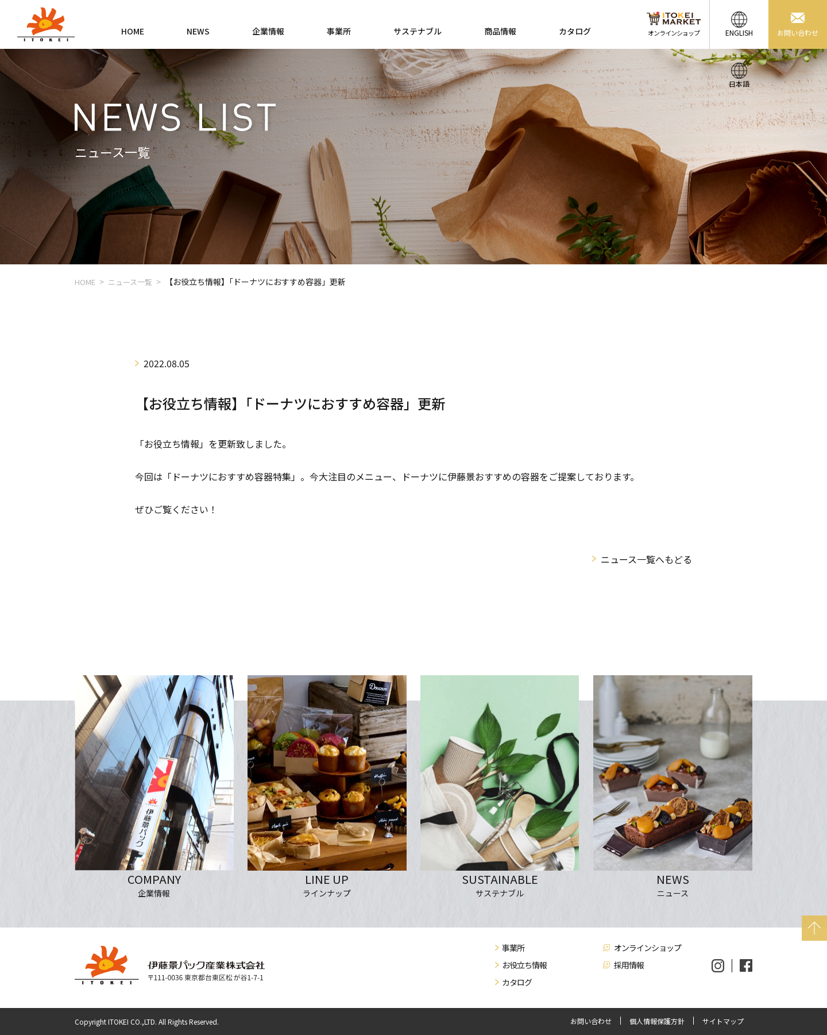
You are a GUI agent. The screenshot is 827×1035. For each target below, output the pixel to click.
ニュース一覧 (130, 281)
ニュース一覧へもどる (646, 559)
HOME (132, 31)
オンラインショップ (647, 947)
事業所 (339, 31)
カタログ (575, 31)
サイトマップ (723, 1021)
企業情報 (268, 31)
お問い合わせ (591, 1021)
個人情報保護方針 (657, 1021)
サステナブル (417, 31)
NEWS (198, 31)
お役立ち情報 (524, 965)
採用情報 (629, 965)
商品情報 (500, 31)
